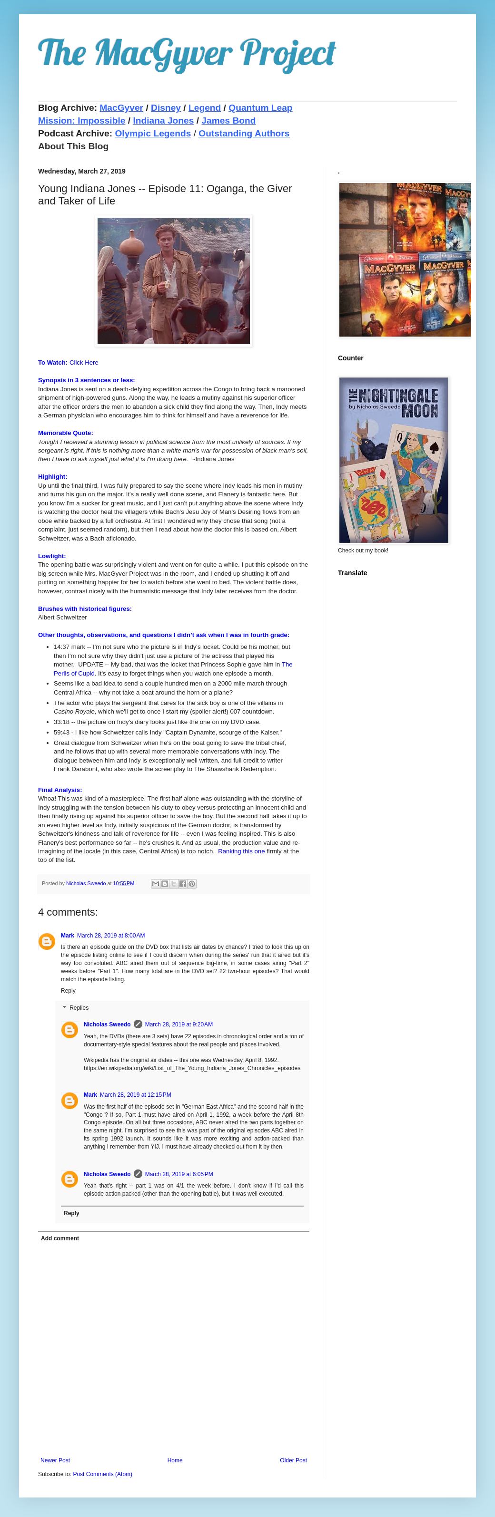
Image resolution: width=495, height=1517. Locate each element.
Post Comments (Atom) (102, 1474)
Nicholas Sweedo (107, 1024)
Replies (79, 1008)
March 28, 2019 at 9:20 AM (179, 1024)
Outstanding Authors (243, 133)
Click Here (84, 362)
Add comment (60, 1238)
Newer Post (55, 1460)
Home (175, 1460)
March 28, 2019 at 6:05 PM (179, 1174)
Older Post (293, 1460)
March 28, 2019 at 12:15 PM (135, 1095)
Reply (68, 990)
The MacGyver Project (187, 51)
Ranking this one (241, 851)
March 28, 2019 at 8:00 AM (111, 935)
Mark (67, 935)
